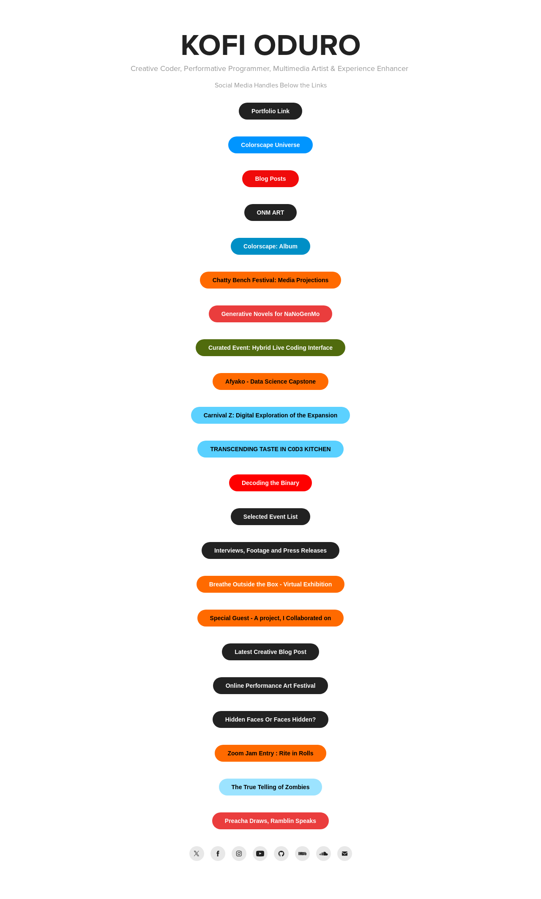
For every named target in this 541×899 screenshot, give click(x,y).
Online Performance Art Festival (271, 685)
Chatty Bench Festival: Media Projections (271, 280)
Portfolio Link (270, 111)
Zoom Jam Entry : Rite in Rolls (270, 753)
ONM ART (270, 212)
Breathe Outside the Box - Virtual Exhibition (270, 584)
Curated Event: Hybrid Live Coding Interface (270, 347)
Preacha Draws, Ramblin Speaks (270, 820)
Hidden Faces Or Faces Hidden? (270, 719)
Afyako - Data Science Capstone (270, 381)
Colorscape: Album (270, 246)
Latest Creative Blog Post (270, 651)
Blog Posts (270, 178)
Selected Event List (270, 516)
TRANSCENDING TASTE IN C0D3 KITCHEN (270, 449)
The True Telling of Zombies (271, 787)
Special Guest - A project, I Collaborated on (270, 618)
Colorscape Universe (270, 145)
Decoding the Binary (270, 482)
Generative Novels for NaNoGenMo (270, 314)
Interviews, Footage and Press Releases (270, 550)
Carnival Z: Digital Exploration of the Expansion (271, 415)
